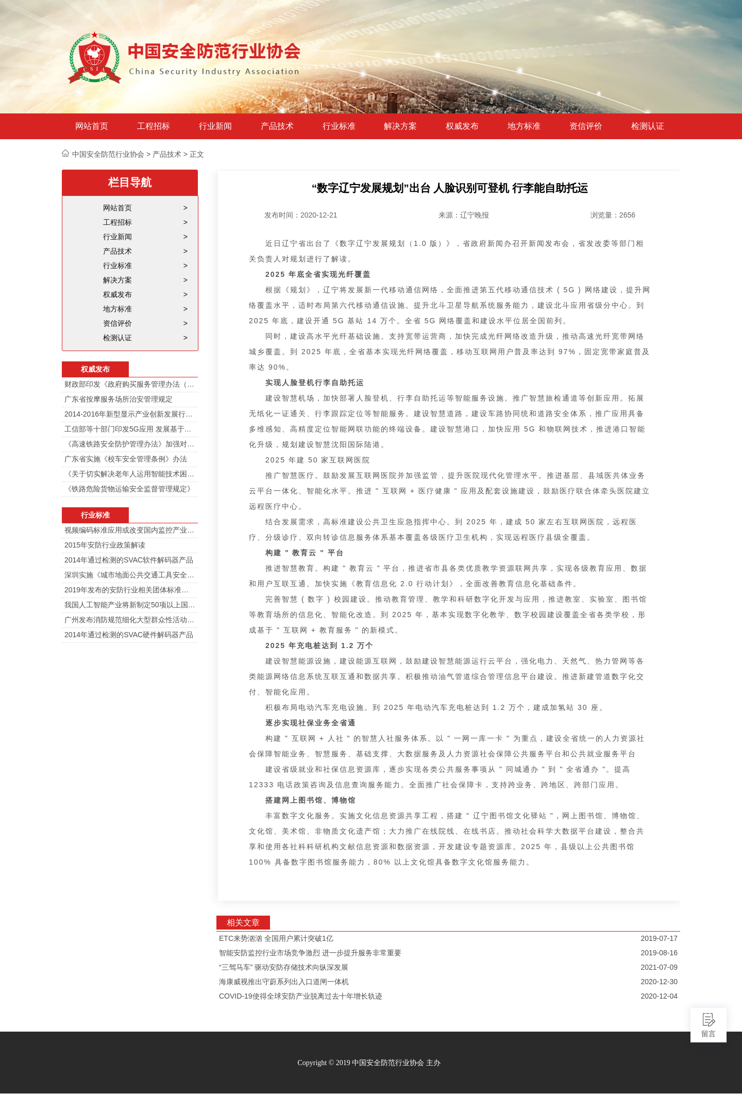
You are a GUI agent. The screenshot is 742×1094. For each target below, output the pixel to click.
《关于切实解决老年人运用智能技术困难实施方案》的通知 (129, 474)
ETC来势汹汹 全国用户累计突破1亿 (276, 938)
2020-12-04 (659, 996)
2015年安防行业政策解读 (104, 545)
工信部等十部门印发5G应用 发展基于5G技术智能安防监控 (129, 429)
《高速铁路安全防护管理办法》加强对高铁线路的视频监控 (129, 444)
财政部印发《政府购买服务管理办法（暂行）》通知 (129, 384)
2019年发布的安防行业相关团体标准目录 (129, 590)
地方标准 (524, 126)
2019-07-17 (659, 938)
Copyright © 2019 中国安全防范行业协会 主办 (368, 1063)
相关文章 (243, 922)
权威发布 (462, 126)
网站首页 (91, 126)
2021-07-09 (659, 967)
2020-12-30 (659, 981)
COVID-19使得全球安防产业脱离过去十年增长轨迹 (300, 996)
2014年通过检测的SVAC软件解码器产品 (128, 560)
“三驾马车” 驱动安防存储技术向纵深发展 (283, 967)
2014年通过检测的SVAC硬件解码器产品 (128, 635)
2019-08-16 (659, 953)
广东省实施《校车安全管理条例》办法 (125, 459)
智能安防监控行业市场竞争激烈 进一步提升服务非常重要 (310, 953)
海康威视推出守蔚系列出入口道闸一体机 (284, 981)
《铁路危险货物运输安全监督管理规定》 (129, 489)
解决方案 (400, 126)
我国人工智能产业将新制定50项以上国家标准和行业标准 (129, 605)
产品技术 (277, 126)
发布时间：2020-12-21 (301, 215)
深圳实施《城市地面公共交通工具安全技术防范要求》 (129, 575)
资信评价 (585, 126)
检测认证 (647, 126)
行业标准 (339, 126)
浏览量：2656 (613, 215)
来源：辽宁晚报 (464, 215)
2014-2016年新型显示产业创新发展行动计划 (129, 414)
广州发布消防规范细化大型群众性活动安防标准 (129, 620)
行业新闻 (215, 126)
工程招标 (153, 126)
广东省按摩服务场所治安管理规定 (118, 399)
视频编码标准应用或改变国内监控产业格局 (129, 530)
